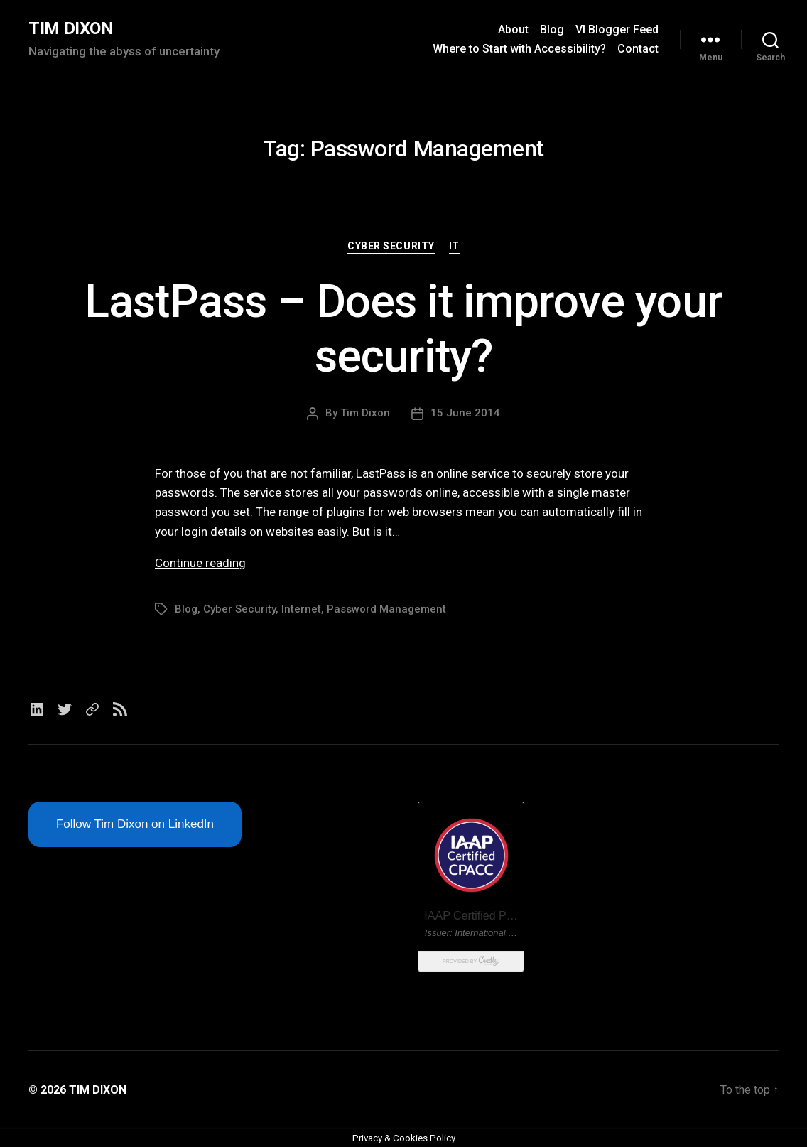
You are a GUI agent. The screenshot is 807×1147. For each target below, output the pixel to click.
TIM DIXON (71, 28)
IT (454, 246)
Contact (638, 48)
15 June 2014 (465, 412)
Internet (301, 609)
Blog (552, 29)
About (513, 29)
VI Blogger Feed (617, 29)
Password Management (386, 609)
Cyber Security (390, 246)
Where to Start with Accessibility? (519, 48)
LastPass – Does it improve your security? (403, 329)
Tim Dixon (365, 412)
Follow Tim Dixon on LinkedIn (135, 824)
